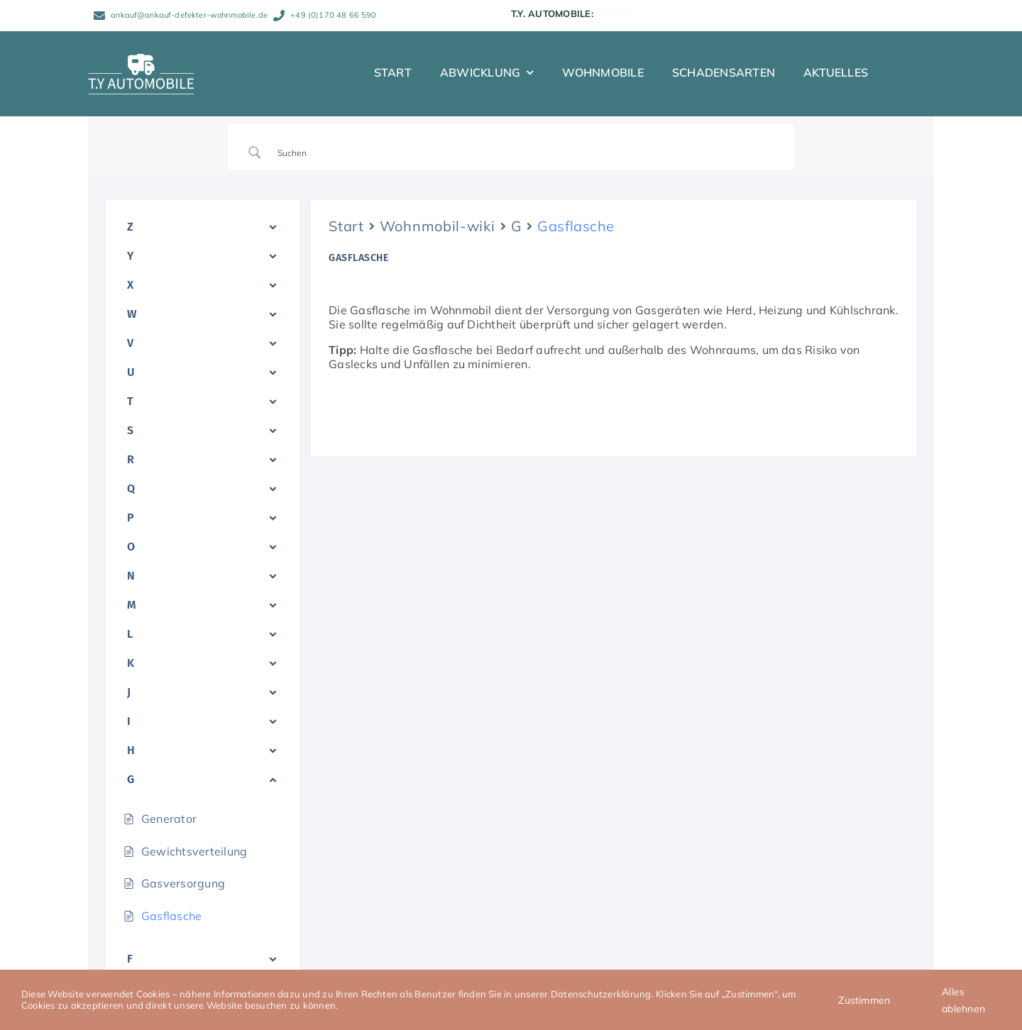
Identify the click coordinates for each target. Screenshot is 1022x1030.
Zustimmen (864, 1000)
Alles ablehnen (963, 1000)
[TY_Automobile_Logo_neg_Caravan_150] (141, 59)
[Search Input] (529, 152)
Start (346, 226)
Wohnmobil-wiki (437, 226)
